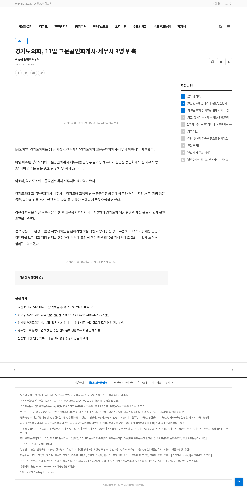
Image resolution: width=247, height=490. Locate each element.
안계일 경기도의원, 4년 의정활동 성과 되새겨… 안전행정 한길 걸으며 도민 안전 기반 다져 (71, 322)
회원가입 (216, 3)
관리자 (169, 382)
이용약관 (79, 382)
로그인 (228, 3)
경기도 (21, 41)
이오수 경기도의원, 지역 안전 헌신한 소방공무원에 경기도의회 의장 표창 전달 (64, 315)
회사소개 (142, 382)
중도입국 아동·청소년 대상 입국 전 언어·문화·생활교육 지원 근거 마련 (59, 330)
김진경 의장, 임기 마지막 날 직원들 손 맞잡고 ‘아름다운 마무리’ (55, 307)
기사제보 (156, 382)
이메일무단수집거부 (123, 382)
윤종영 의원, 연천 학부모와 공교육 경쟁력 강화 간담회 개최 (53, 338)
